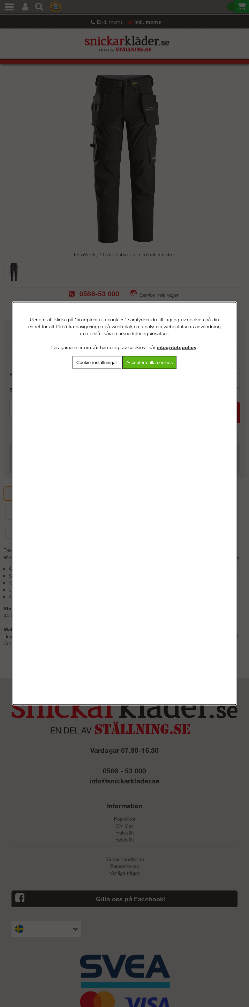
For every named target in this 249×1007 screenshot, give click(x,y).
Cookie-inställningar (96, 362)
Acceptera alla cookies (149, 362)
